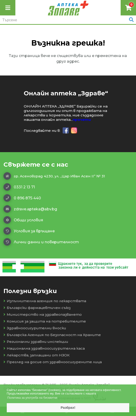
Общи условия (23, 220)
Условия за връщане (29, 231)
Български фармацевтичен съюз (37, 307)
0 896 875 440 (22, 198)
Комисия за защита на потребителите (44, 321)
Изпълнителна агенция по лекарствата (44, 301)
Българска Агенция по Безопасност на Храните (52, 335)
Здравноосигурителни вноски (34, 328)
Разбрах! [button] (68, 407)
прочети (82, 119)
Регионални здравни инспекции (35, 341)
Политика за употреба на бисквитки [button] (32, 397)
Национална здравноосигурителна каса (44, 348)
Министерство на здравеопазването (42, 314)
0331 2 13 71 (19, 187)
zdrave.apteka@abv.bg (30, 209)
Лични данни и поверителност (41, 242)
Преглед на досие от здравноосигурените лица (52, 362)
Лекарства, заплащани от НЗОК (36, 355)
